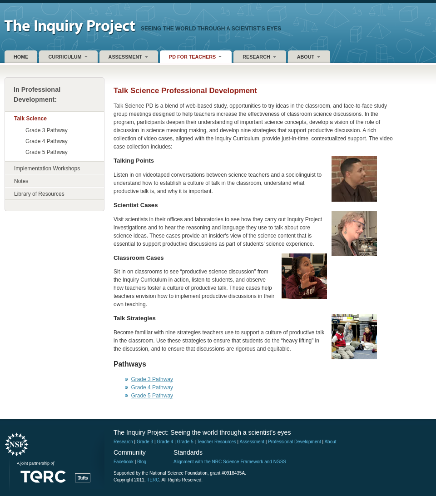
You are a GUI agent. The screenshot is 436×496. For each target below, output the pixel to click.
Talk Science (30, 118)
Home (21, 57)
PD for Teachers (195, 56)
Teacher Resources (216, 441)
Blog (141, 461)
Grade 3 (145, 441)
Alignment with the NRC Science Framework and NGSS (229, 461)
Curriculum (67, 56)
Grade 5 (185, 441)
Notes (21, 181)
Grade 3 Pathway (46, 130)
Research (259, 56)
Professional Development (294, 441)
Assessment (128, 56)
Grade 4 (165, 441)
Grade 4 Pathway (46, 141)
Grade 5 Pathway (46, 152)
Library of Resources (39, 194)
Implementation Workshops (47, 168)
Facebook (124, 461)
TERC (153, 479)
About (308, 56)
